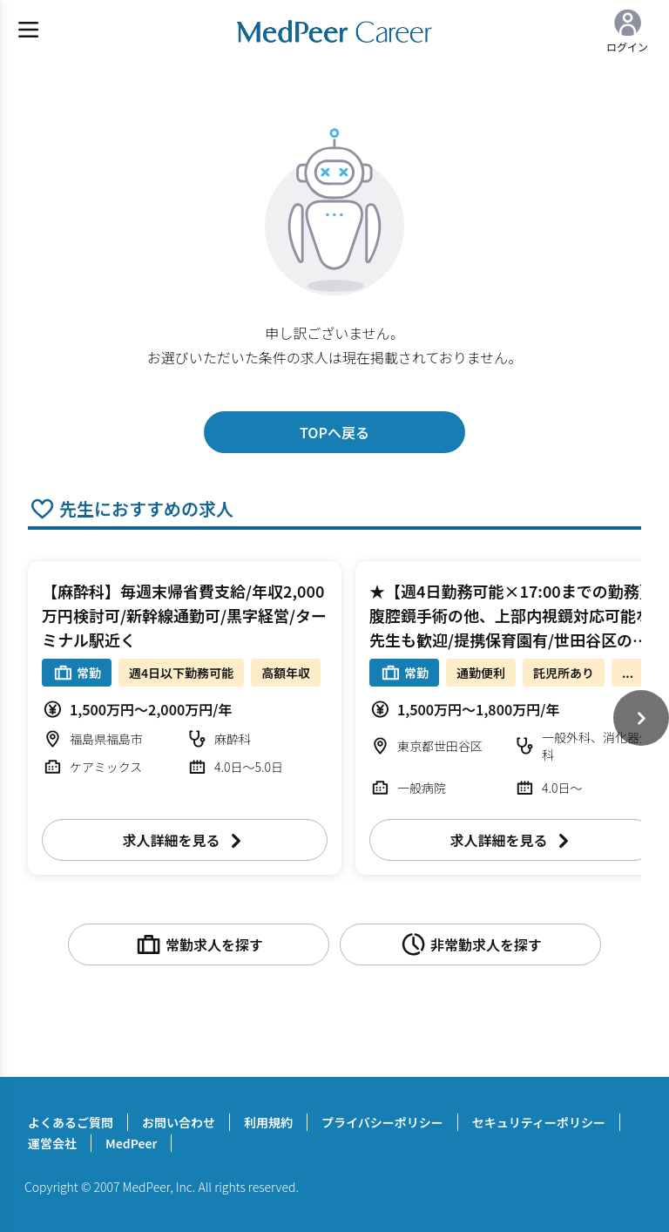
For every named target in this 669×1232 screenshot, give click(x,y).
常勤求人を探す (198, 944)
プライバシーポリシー (382, 1122)
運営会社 (52, 1143)
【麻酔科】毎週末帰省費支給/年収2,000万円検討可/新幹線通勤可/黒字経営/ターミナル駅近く (184, 615)
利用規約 (268, 1122)
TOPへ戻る (334, 432)
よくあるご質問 (70, 1122)
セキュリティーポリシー (538, 1122)
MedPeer (131, 1143)
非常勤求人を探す (470, 944)
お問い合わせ (178, 1122)
